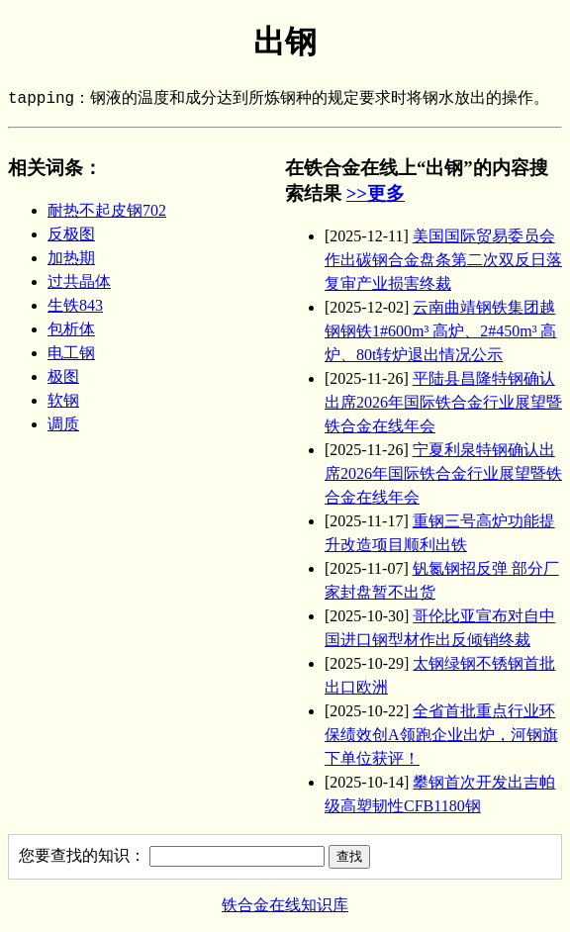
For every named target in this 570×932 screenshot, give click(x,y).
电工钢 (71, 352)
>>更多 (375, 193)
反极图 (71, 234)
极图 (63, 376)
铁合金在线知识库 (285, 904)
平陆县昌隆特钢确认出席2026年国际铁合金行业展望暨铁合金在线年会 (443, 402)
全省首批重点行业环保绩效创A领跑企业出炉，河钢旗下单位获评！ (441, 734)
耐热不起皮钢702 (107, 210)
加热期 (71, 257)
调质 (63, 424)
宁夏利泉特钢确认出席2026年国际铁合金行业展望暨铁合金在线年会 (443, 473)
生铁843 (75, 305)
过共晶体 (79, 281)
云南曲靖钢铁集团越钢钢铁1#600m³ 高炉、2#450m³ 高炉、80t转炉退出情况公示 (440, 331)
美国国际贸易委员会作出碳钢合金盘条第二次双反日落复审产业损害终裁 (443, 260)
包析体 (71, 329)
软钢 (63, 400)
